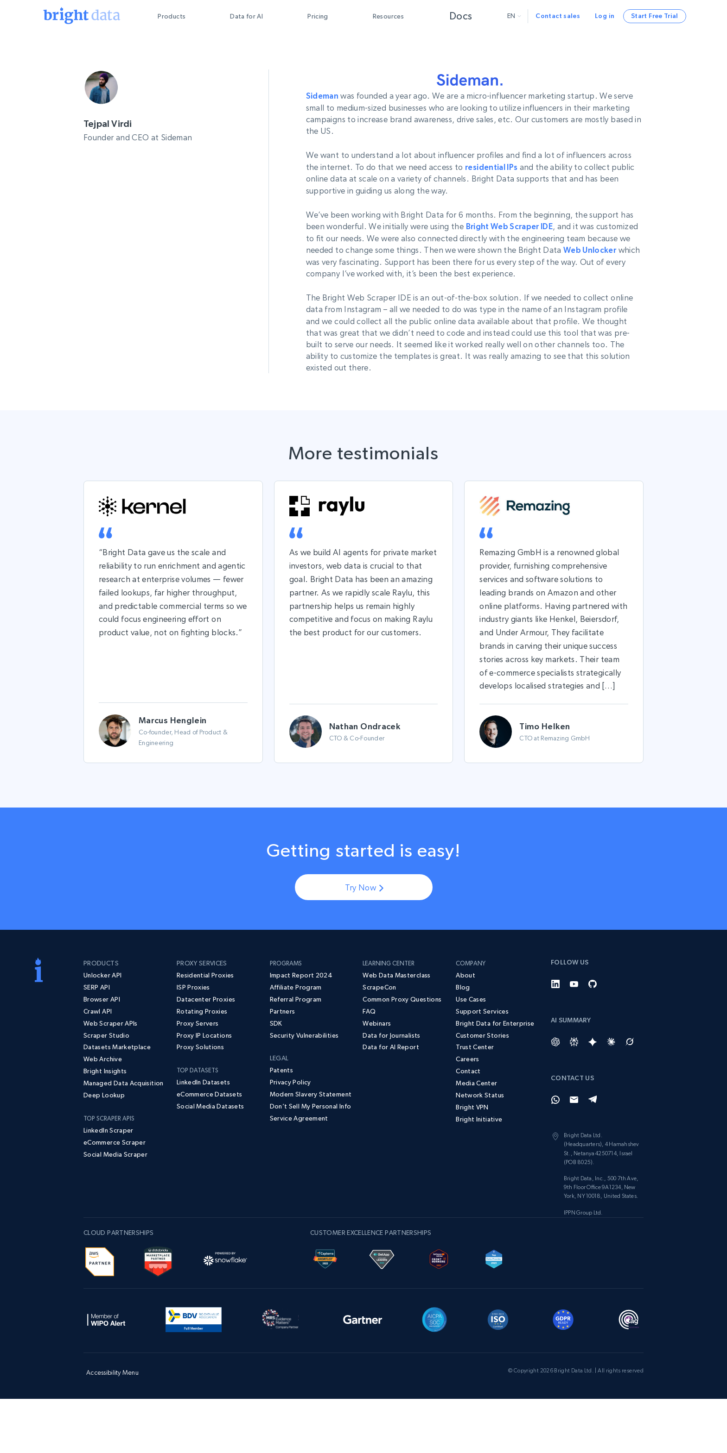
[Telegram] (592, 1099)
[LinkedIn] (555, 983)
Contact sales (558, 15)
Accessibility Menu (112, 1371)
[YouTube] (574, 983)
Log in (604, 15)
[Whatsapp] (555, 1099)
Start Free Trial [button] (654, 15)
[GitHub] (592, 983)
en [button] (514, 15)
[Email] (574, 1099)
